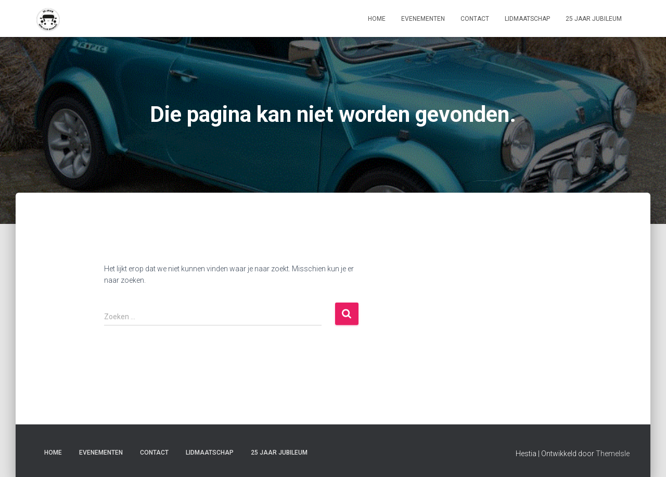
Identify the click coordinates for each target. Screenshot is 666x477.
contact (474, 18)
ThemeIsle (613, 453)
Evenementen (423, 18)
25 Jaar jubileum (594, 18)
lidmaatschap (527, 18)
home (377, 18)
